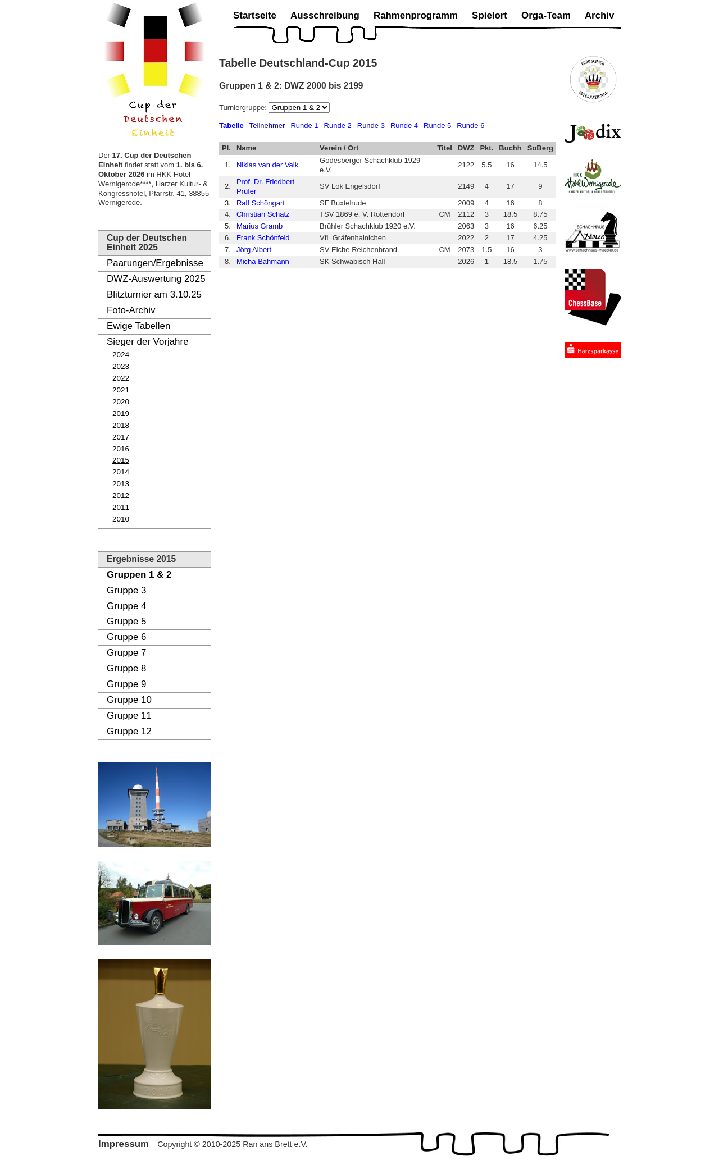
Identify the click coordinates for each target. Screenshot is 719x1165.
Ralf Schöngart (260, 203)
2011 (120, 507)
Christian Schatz (263, 214)
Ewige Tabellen (138, 326)
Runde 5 (437, 125)
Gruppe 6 (126, 637)
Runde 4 (404, 125)
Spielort (489, 15)
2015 (120, 460)
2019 (120, 413)
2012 (120, 495)
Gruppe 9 (126, 684)
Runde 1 (304, 125)
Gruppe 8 (126, 668)
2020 (120, 402)
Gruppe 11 (129, 715)
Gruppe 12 (129, 731)
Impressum (123, 1144)
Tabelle (231, 125)
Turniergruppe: (244, 107)
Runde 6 (470, 125)
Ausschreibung (325, 15)
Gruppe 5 (126, 621)
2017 (120, 437)
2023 (120, 366)
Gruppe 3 (126, 590)
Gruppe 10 (129, 700)
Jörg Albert (253, 249)
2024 (120, 354)
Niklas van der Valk (267, 165)
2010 (120, 519)
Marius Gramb (259, 226)
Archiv (600, 15)
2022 (120, 378)
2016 (120, 449)
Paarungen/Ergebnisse (155, 263)
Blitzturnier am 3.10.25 (154, 294)
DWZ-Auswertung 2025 (156, 278)
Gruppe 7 (126, 652)
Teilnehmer (267, 125)
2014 (120, 472)
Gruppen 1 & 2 (139, 574)
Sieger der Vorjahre (148, 341)
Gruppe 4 (126, 606)
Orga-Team (546, 15)
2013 (120, 483)
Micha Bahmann (262, 261)
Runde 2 (338, 125)
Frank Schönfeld (263, 238)
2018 (120, 425)
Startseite (254, 15)
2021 (120, 390)
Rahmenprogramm (416, 15)
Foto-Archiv (131, 310)
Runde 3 (371, 125)
